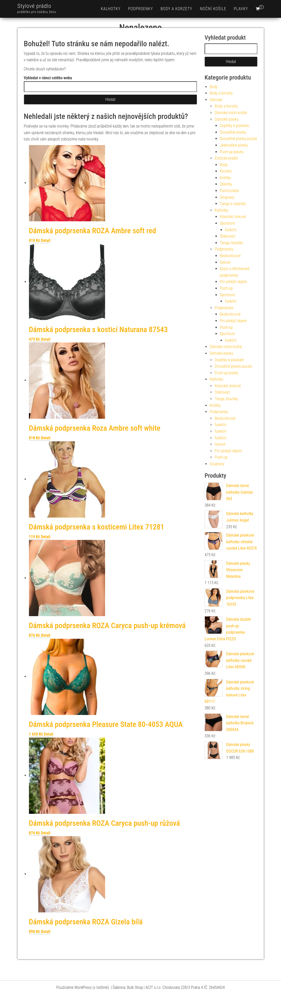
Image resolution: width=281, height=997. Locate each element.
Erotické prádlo (226, 158)
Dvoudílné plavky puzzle (238, 138)
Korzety (226, 171)
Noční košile (213, 8)
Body (214, 86)
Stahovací (227, 236)
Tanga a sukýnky (233, 203)
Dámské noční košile (231, 112)
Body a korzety (176, 8)
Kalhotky (111, 8)
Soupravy (227, 197)
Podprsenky (140, 8)
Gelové (225, 262)
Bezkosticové (230, 255)
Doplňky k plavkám (234, 125)
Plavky (241, 8)
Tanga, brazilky (231, 242)
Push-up (226, 288)
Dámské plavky (226, 119)
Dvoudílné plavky (233, 132)
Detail (45, 240)
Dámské (216, 99)
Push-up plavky (231, 151)
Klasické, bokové (233, 216)
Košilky (225, 177)
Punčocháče (229, 190)
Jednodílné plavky (234, 145)
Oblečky (226, 184)
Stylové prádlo (35, 6)
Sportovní (227, 223)
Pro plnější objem (233, 281)
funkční (230, 229)
